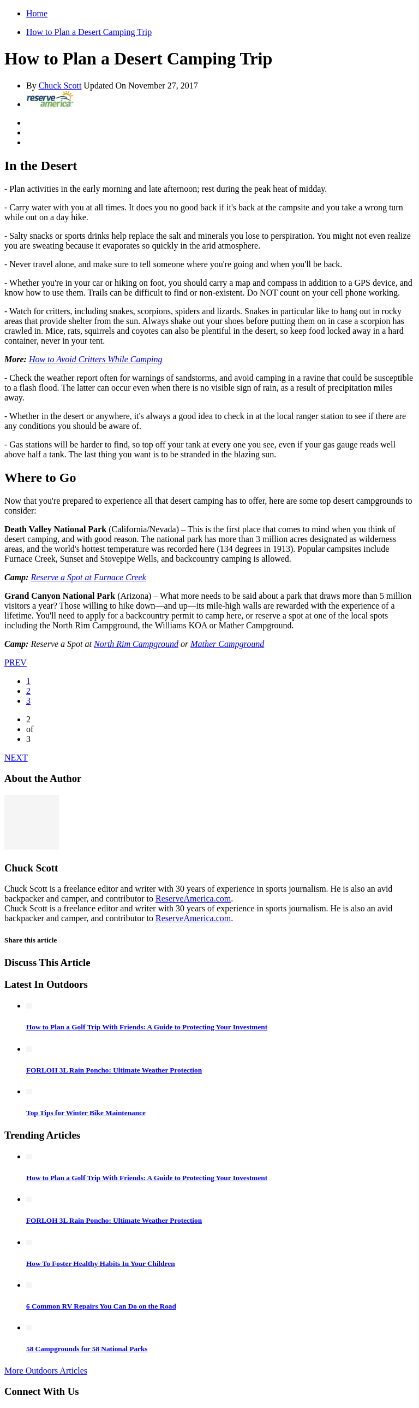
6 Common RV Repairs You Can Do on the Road (101, 1306)
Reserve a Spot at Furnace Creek (88, 577)
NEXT (16, 757)
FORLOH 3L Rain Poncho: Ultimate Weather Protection (114, 1070)
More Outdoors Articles (45, 1370)
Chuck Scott (60, 85)
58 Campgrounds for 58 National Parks (86, 1349)
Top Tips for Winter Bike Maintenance (86, 1113)
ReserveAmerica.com (193, 898)
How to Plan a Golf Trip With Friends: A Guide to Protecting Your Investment (146, 1027)
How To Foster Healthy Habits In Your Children (100, 1263)
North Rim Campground (136, 644)
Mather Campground (227, 644)
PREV (15, 662)
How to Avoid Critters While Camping (96, 359)
